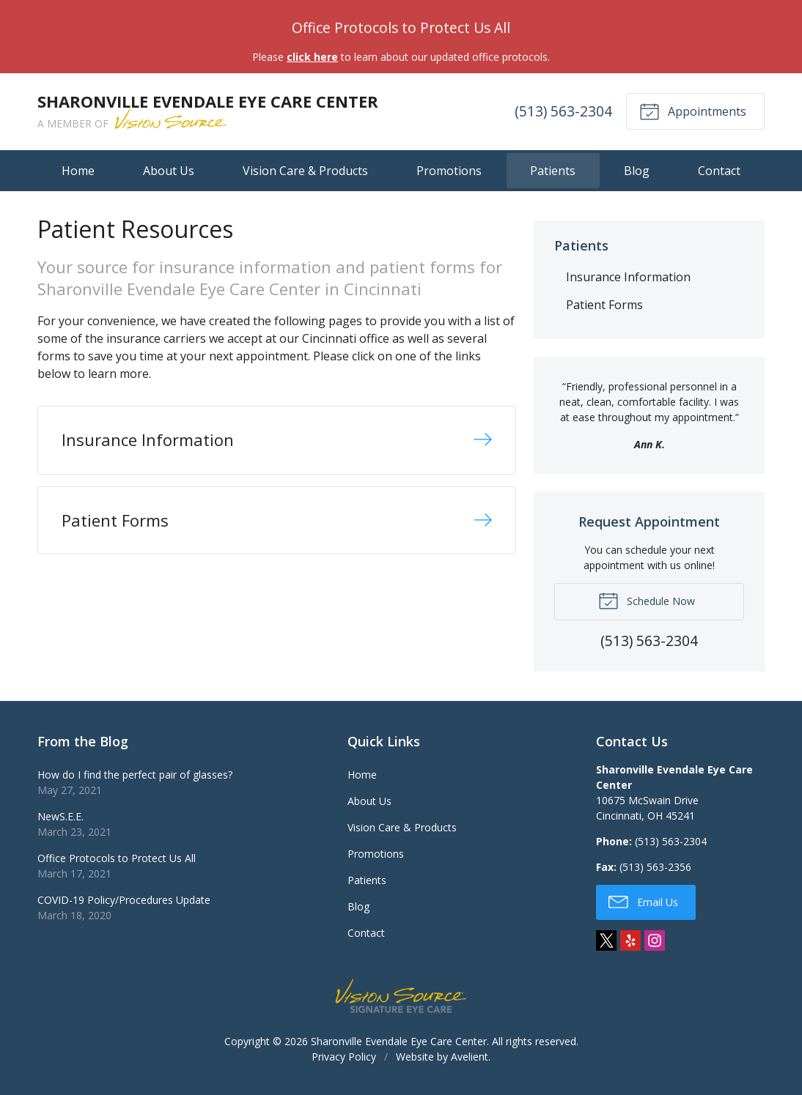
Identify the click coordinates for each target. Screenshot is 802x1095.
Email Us (643, 901)
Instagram (654, 940)
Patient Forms (604, 305)
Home (78, 171)
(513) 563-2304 (563, 111)
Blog (637, 171)
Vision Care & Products (305, 171)
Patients (552, 171)
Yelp (630, 940)
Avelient (469, 1057)
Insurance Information (628, 277)
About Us (168, 171)
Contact (719, 171)
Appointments (692, 110)
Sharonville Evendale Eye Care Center (399, 1041)
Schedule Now (646, 600)
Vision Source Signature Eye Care (401, 996)
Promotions (449, 171)
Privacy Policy (344, 1057)
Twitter (606, 940)
